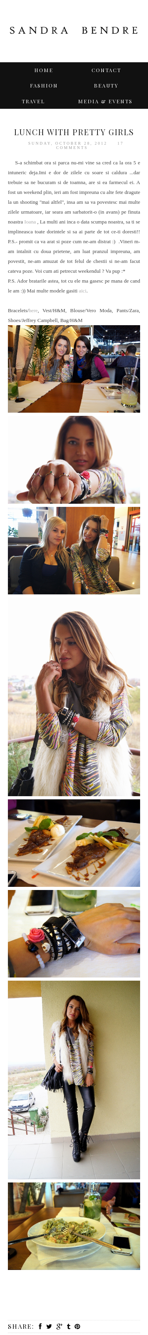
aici (82, 291)
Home (43, 70)
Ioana (30, 222)
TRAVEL (33, 101)
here (33, 310)
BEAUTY (106, 85)
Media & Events (105, 101)
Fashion (44, 85)
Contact (106, 70)
